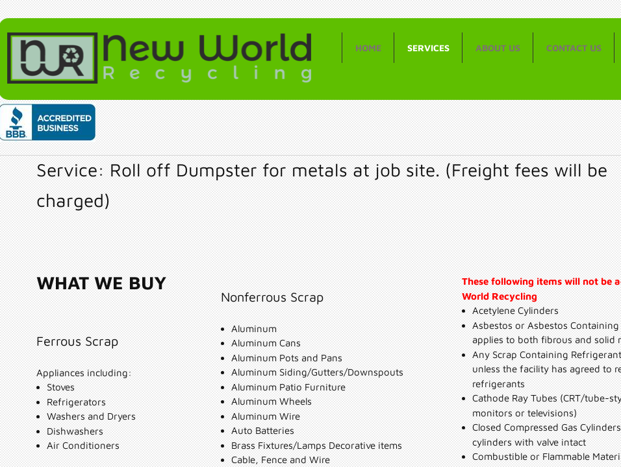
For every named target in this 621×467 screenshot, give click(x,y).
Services (428, 47)
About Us (497, 47)
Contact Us (574, 47)
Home (368, 47)
